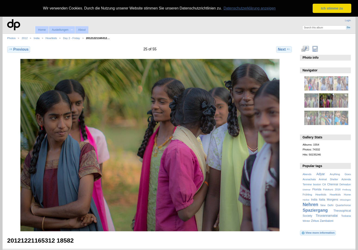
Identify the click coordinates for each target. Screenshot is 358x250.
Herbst (306, 199)
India (36, 37)
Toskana (346, 215)
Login (348, 20)
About (82, 29)
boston (317, 184)
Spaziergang (315, 209)
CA (324, 184)
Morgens (332, 199)
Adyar (320, 173)
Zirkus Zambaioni (322, 220)
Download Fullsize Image (315, 48)
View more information (318, 232)
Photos (11, 37)
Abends (307, 173)
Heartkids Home (340, 194)
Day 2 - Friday (71, 37)
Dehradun (345, 184)
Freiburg (346, 189)
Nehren (310, 204)
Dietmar (307, 189)
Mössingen (345, 199)
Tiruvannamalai (327, 215)
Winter (306, 220)
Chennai (332, 184)
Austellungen (61, 29)
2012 (25, 37)
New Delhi (326, 205)
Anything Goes (340, 173)
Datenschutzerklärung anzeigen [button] (250, 8)
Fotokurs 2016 (332, 189)
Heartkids (51, 37)
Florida (316, 189)
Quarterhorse (343, 205)
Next (284, 49)
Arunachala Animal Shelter (320, 178)
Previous (18, 49)
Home (42, 29)
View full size (305, 48)
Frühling (307, 194)
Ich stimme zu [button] (332, 8)
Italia (322, 199)
